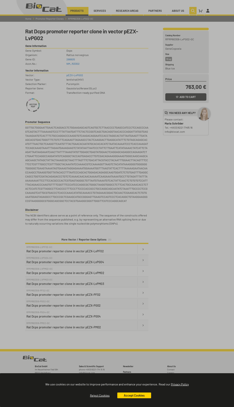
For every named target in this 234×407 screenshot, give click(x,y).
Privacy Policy (180, 384)
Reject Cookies (100, 395)
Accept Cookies (134, 395)
